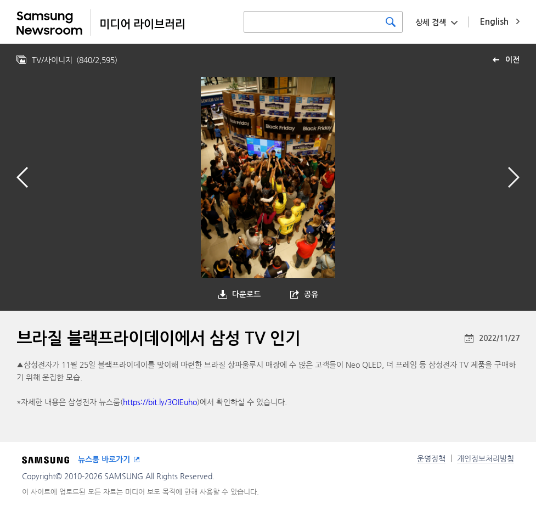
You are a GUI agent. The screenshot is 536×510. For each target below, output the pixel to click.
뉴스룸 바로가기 (104, 459)
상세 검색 (430, 22)
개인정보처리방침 (485, 458)
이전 (512, 60)
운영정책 (431, 458)
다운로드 (246, 294)
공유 (311, 294)
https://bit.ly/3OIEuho (160, 401)
